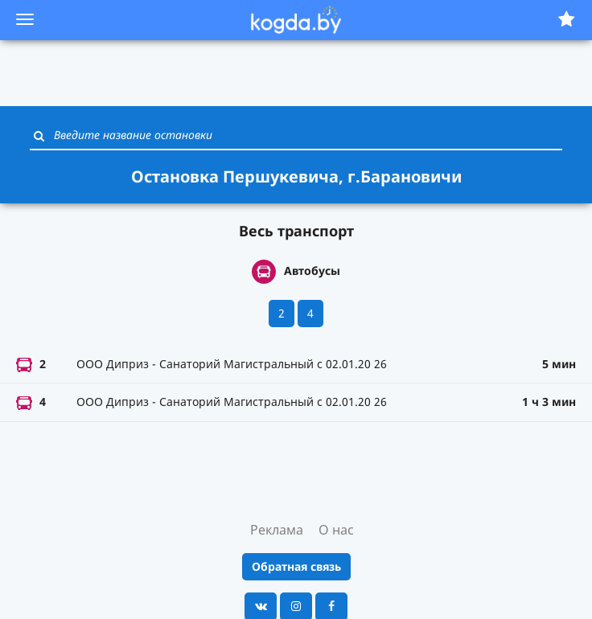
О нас (336, 530)
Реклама (276, 530)
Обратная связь (296, 566)
